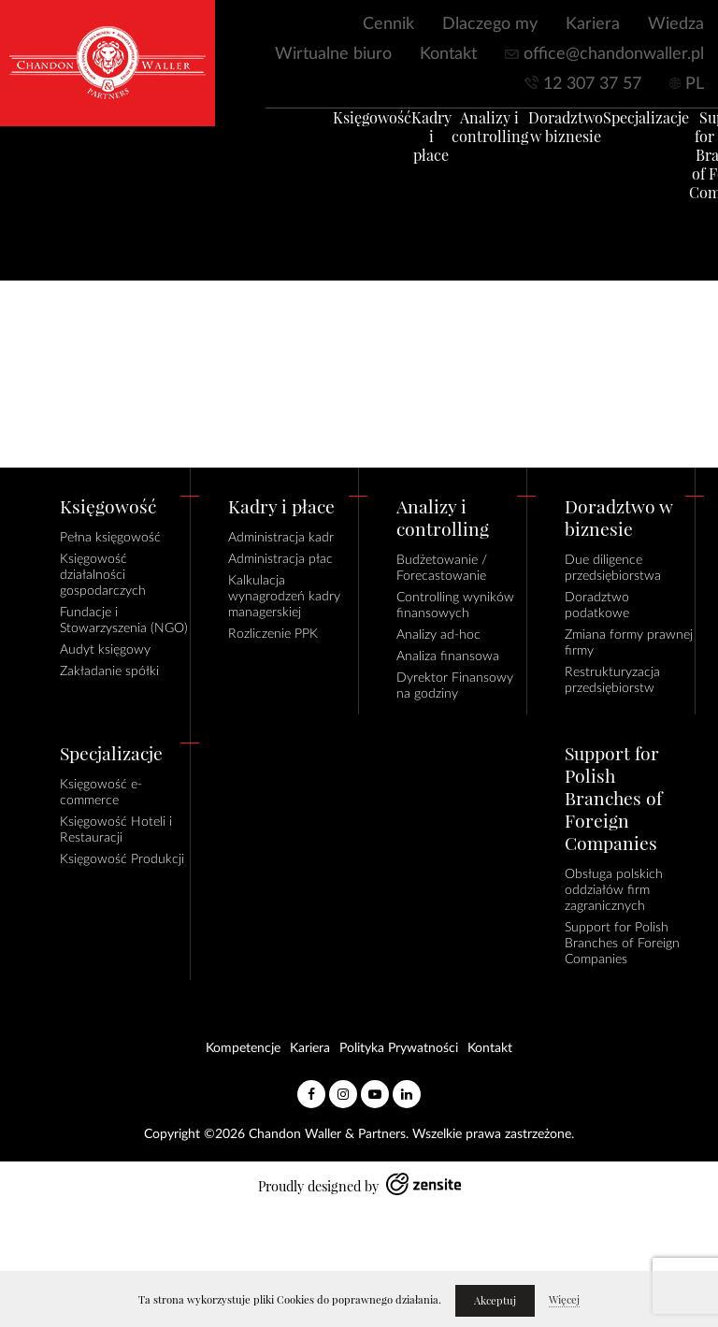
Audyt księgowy (105, 649)
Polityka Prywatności (398, 1048)
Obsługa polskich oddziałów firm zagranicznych (614, 890)
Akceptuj (495, 1300)
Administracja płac (280, 559)
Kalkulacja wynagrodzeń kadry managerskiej (284, 596)
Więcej (564, 1299)
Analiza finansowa (447, 656)
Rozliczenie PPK (273, 634)
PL (694, 84)
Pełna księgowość (110, 537)
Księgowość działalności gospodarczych (103, 575)
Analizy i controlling (465, 136)
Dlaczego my (490, 24)
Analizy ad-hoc (438, 635)
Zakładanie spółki (109, 671)
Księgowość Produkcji (122, 859)
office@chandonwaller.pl (614, 54)
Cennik (388, 24)
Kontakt (448, 54)
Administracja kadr (281, 537)
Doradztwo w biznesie (541, 136)
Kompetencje (243, 1048)
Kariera (593, 24)
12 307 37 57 (592, 84)
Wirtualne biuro (333, 54)
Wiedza (676, 24)
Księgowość (348, 127)
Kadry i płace (407, 146)
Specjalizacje (622, 127)
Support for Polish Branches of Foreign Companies (622, 943)
